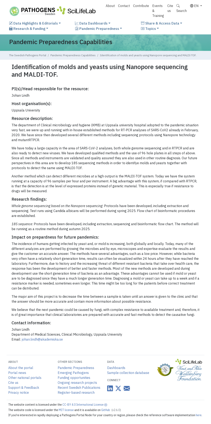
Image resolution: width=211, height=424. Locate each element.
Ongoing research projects (77, 383)
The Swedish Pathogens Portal (27, 55)
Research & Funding (27, 28)
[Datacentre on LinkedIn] (110, 388)
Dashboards (116, 368)
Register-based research (76, 392)
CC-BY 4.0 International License (84, 404)
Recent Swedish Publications (79, 387)
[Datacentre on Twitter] (117, 388)
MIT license (66, 410)
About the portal (20, 368)
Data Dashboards (91, 23)
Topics (148, 28)
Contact (124, 6)
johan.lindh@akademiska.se (42, 339)
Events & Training (158, 11)
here (199, 415)
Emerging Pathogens (73, 373)
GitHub (111, 410)
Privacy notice (18, 392)
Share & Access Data (160, 23)
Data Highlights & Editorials (33, 23)
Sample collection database (128, 373)
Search (181, 8)
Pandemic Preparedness (97, 28)
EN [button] (194, 6)
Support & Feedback (23, 387)
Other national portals (24, 378)
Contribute (141, 6)
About (110, 6)
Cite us (170, 8)
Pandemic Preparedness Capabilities (73, 55)
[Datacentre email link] (126, 388)
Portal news (17, 373)
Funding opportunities (74, 378)
